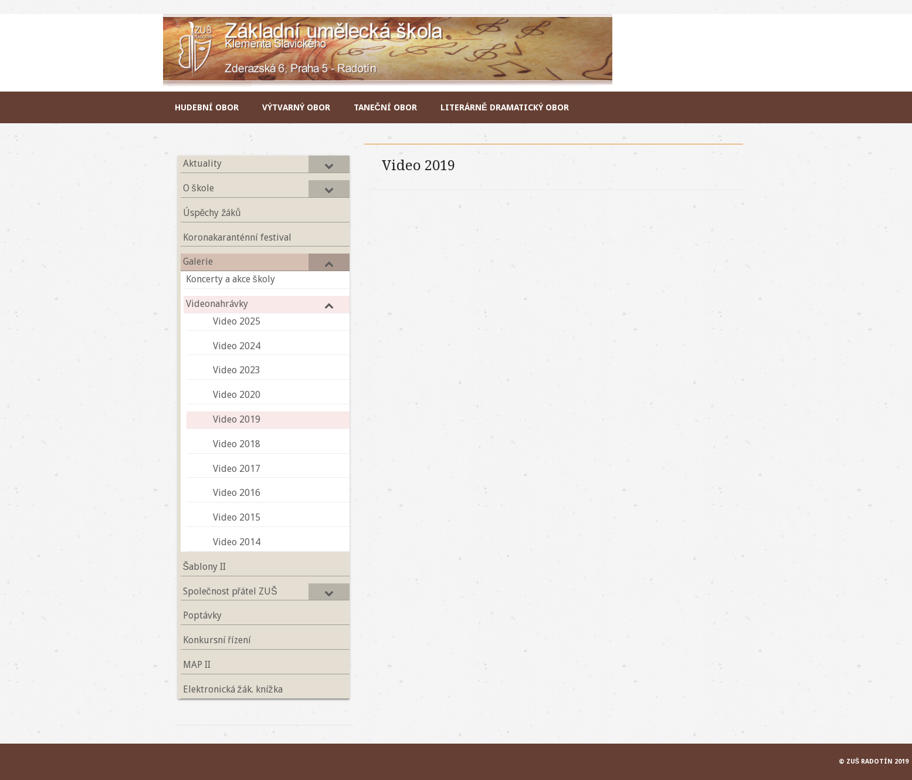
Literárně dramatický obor (504, 107)
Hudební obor (207, 107)
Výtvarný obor (296, 107)
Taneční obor (385, 107)
